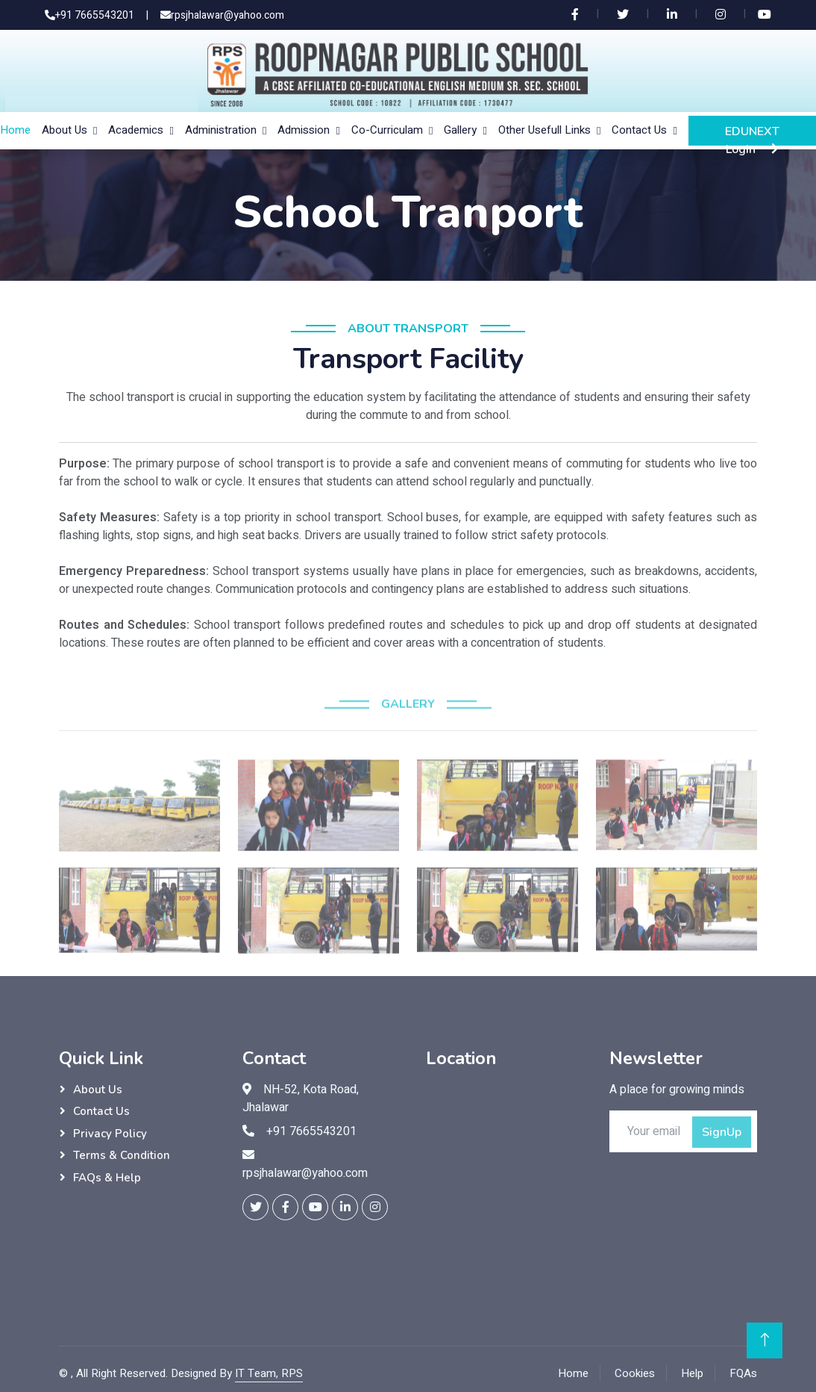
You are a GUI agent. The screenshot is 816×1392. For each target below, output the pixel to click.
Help (692, 1373)
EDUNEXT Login (752, 134)
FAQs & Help (107, 1177)
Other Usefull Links (544, 130)
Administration (221, 130)
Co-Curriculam (387, 130)
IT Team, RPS (269, 1373)
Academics (135, 130)
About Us (64, 130)
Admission (303, 130)
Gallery (460, 130)
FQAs (743, 1373)
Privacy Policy (110, 1133)
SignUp (721, 1132)
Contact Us (639, 130)
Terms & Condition (121, 1155)
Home (15, 130)
